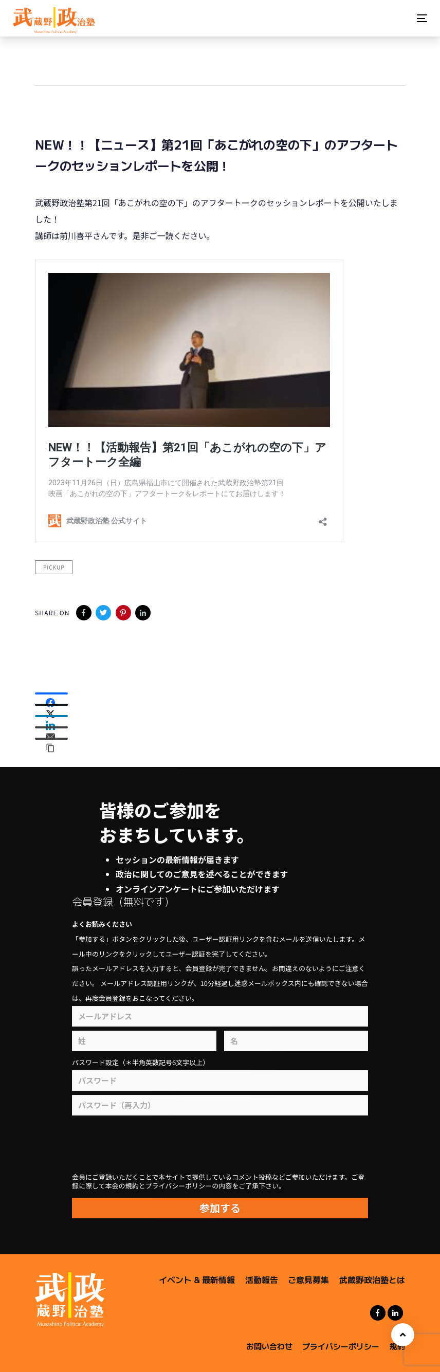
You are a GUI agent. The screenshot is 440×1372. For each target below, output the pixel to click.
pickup (53, 567)
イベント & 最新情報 (197, 1279)
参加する (220, 1207)
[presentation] (201, 1145)
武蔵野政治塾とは (372, 1279)
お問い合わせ (269, 1346)
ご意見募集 (308, 1279)
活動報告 (261, 1279)
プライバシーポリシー (340, 1346)
